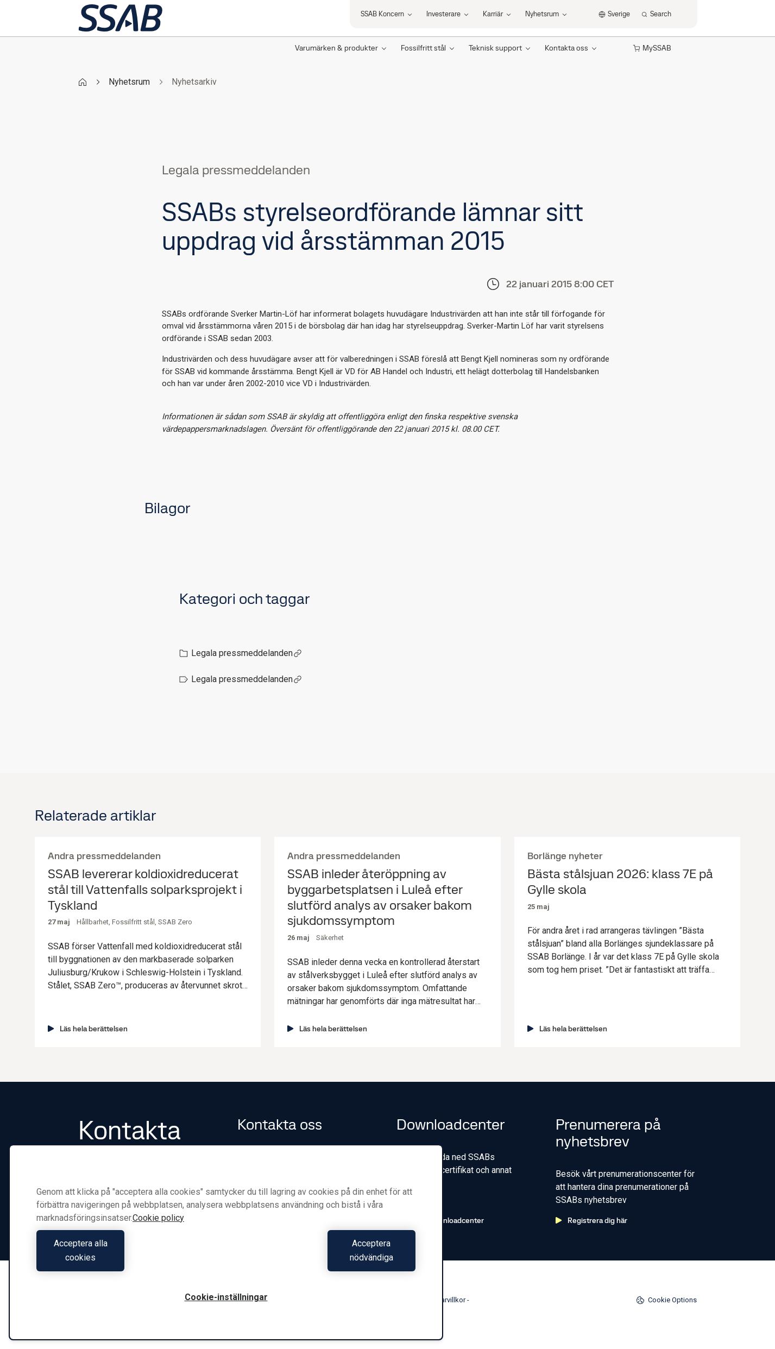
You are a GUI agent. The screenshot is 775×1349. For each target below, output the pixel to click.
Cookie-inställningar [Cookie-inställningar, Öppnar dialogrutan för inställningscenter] (226, 1297)
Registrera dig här (591, 1220)
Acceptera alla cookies (128, 1257)
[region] (226, 1249)
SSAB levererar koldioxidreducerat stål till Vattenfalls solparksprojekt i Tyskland (145, 889)
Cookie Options (666, 1300)
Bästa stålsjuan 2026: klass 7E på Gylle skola (620, 882)
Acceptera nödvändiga (323, 1257)
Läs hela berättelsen (88, 1028)
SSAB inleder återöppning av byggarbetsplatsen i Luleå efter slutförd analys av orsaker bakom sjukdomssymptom (379, 897)
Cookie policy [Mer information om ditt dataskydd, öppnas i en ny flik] (158, 1232)
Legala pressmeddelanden (246, 653)
